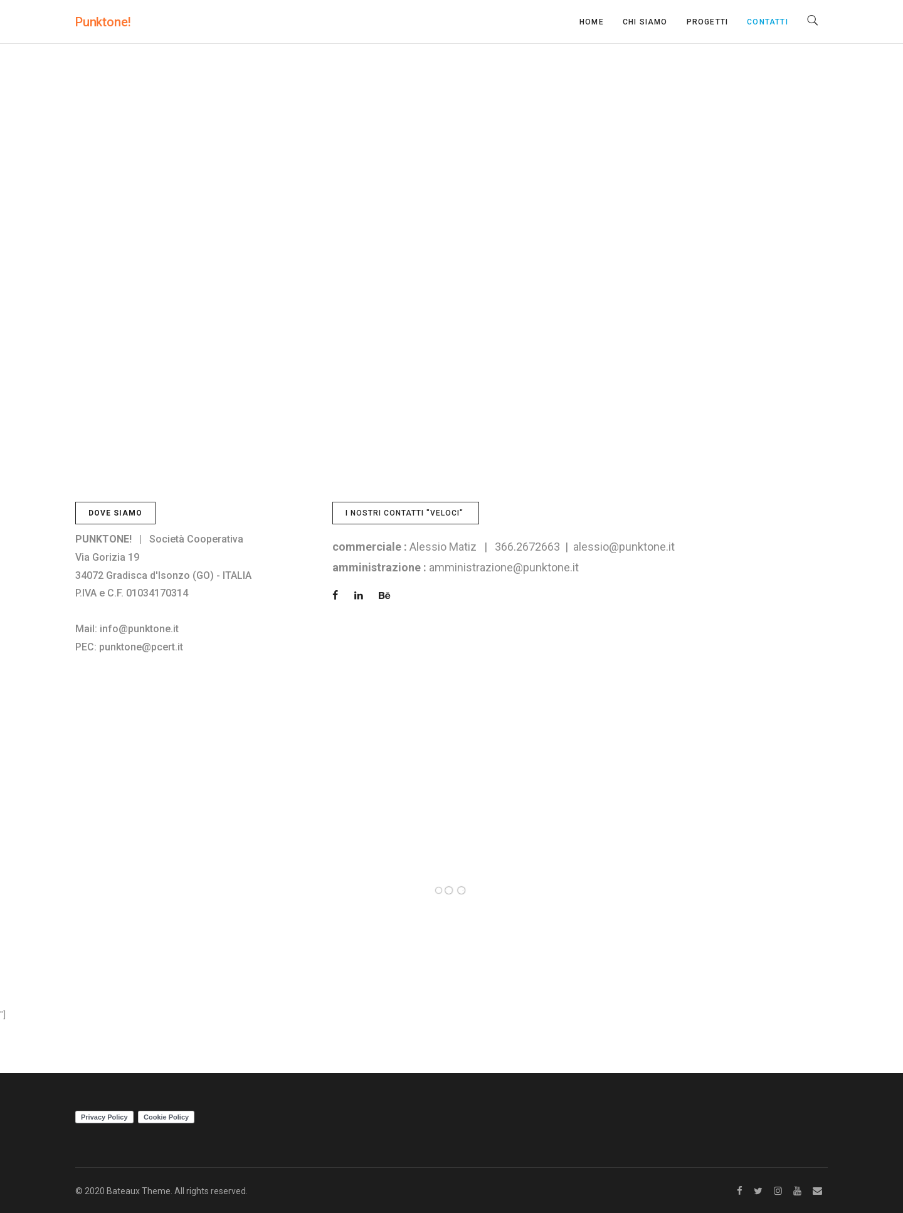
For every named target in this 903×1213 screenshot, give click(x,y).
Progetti (708, 22)
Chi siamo (645, 22)
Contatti (767, 22)
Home (591, 22)
